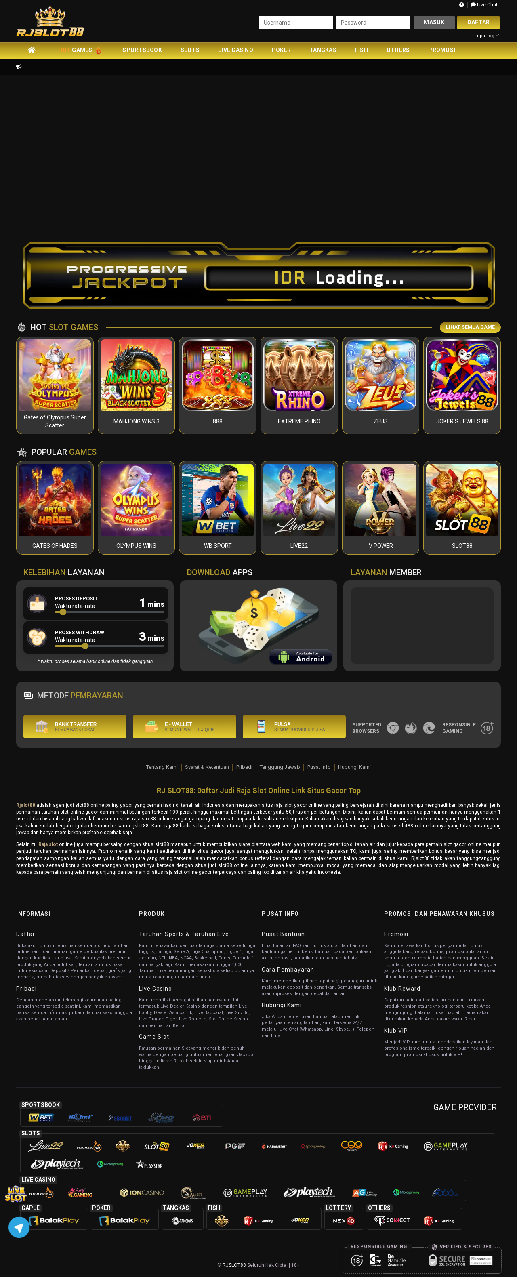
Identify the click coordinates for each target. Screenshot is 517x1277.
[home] (31, 50)
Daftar (478, 22)
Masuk (434, 22)
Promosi (441, 50)
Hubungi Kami (354, 767)
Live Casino (235, 50)
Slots (190, 50)
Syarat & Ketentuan (207, 767)
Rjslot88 (25, 805)
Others (398, 50)
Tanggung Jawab (280, 767)
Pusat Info (319, 767)
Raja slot (48, 844)
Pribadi (244, 767)
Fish (361, 50)
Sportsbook (142, 50)
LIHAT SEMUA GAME (470, 327)
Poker (281, 50)
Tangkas (322, 50)
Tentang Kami (162, 767)
